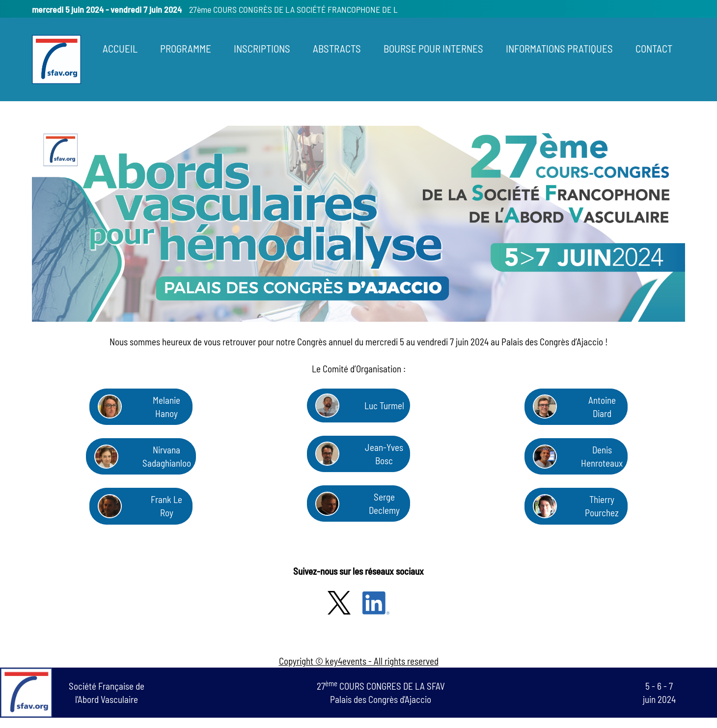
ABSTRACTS (337, 48)
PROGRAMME (185, 48)
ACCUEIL (120, 48)
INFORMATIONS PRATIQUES (559, 48)
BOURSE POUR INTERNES (433, 48)
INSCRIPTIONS (262, 48)
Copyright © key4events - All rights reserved (359, 661)
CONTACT (653, 48)
